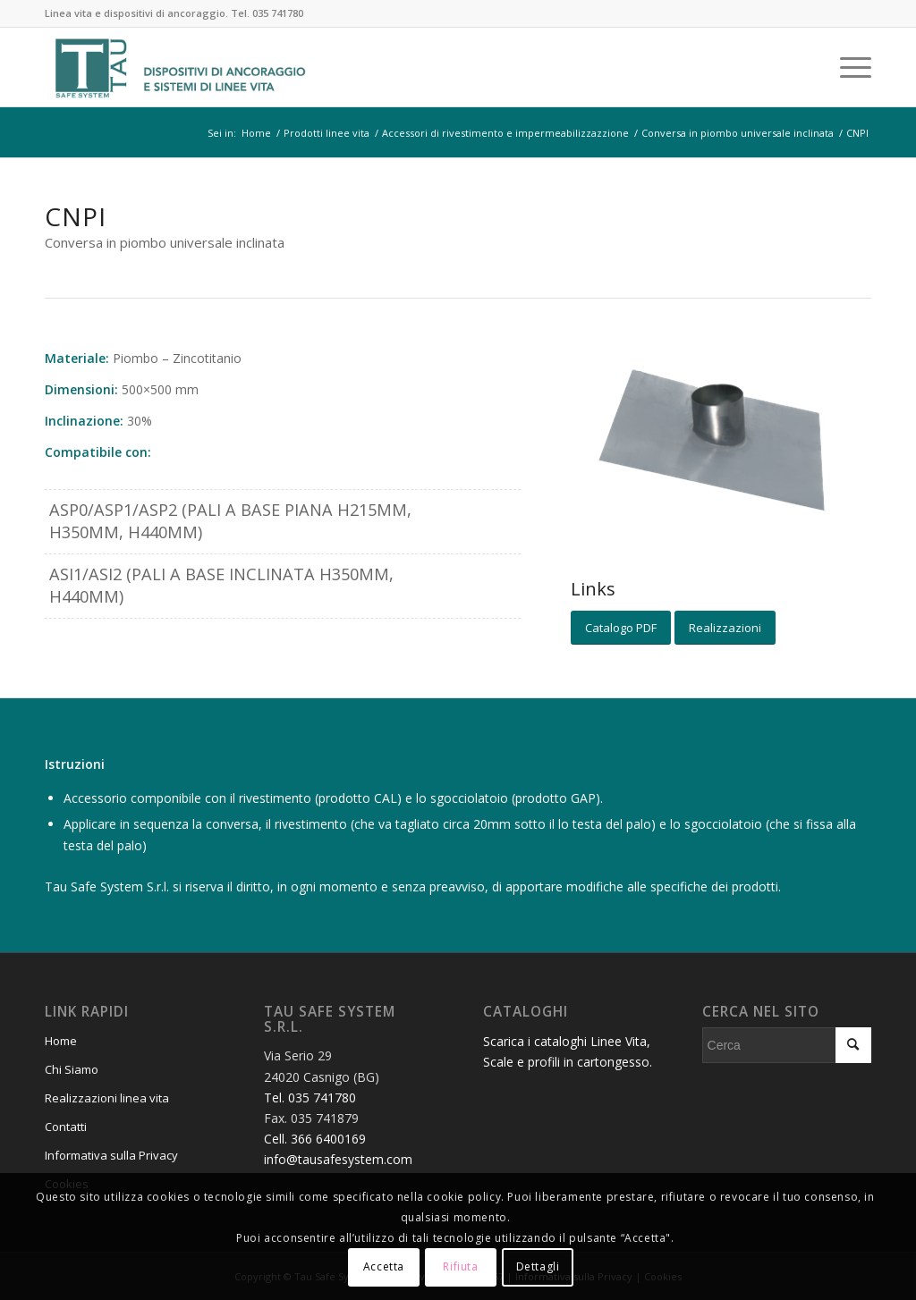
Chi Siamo (71, 1069)
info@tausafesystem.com (338, 1159)
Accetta (383, 1266)
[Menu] (849, 67)
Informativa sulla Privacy (111, 1155)
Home (61, 1041)
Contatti (66, 1127)
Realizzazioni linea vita (107, 1098)
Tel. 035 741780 (267, 13)
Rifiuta (460, 1266)
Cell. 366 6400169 (315, 1138)
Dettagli (538, 1266)
